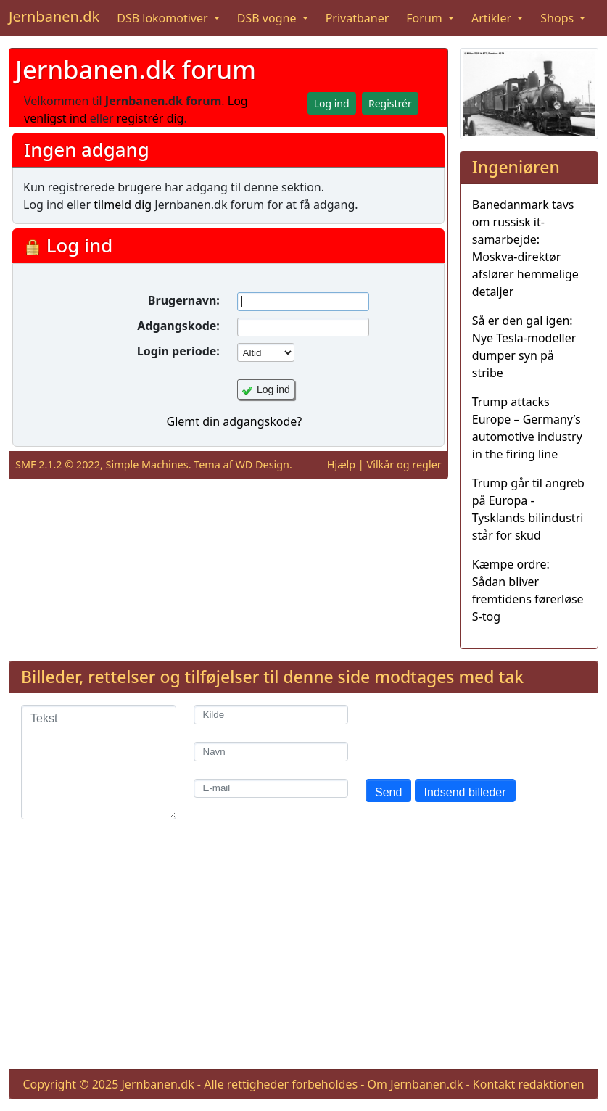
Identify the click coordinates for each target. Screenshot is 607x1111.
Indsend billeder (465, 792)
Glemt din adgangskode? (234, 421)
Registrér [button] (390, 103)
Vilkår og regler (404, 464)
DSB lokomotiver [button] (164, 18)
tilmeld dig (123, 204)
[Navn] (271, 751)
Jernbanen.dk (54, 16)
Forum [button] (425, 18)
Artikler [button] (492, 18)
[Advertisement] (303, 955)
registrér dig (150, 118)
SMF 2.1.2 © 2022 (57, 464)
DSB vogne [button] (268, 18)
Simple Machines (147, 464)
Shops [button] (558, 18)
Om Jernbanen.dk (415, 1084)
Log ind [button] (332, 103)
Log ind (273, 389)
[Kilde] (271, 714)
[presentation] (476, 733)
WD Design (262, 464)
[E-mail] (271, 788)
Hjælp (341, 464)
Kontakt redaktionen (529, 1084)
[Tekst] (98, 762)
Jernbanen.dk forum (135, 69)
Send (388, 792)
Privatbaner (357, 18)
